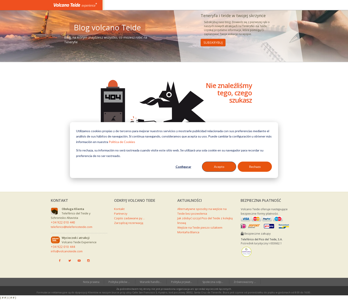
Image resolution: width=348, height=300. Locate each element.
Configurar (183, 167)
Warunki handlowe (151, 282)
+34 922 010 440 (63, 222)
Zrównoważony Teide (247, 282)
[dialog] (174, 150)
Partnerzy (120, 214)
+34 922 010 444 (63, 247)
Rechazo (255, 167)
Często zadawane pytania (129, 218)
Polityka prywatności (184, 282)
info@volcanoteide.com (67, 251)
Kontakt (119, 209)
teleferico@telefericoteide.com (71, 227)
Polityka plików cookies (122, 282)
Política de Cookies (122, 141)
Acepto (219, 167)
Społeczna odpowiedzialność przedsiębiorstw (215, 282)
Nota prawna (91, 282)
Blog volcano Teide (107, 27)
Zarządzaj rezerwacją (128, 223)
